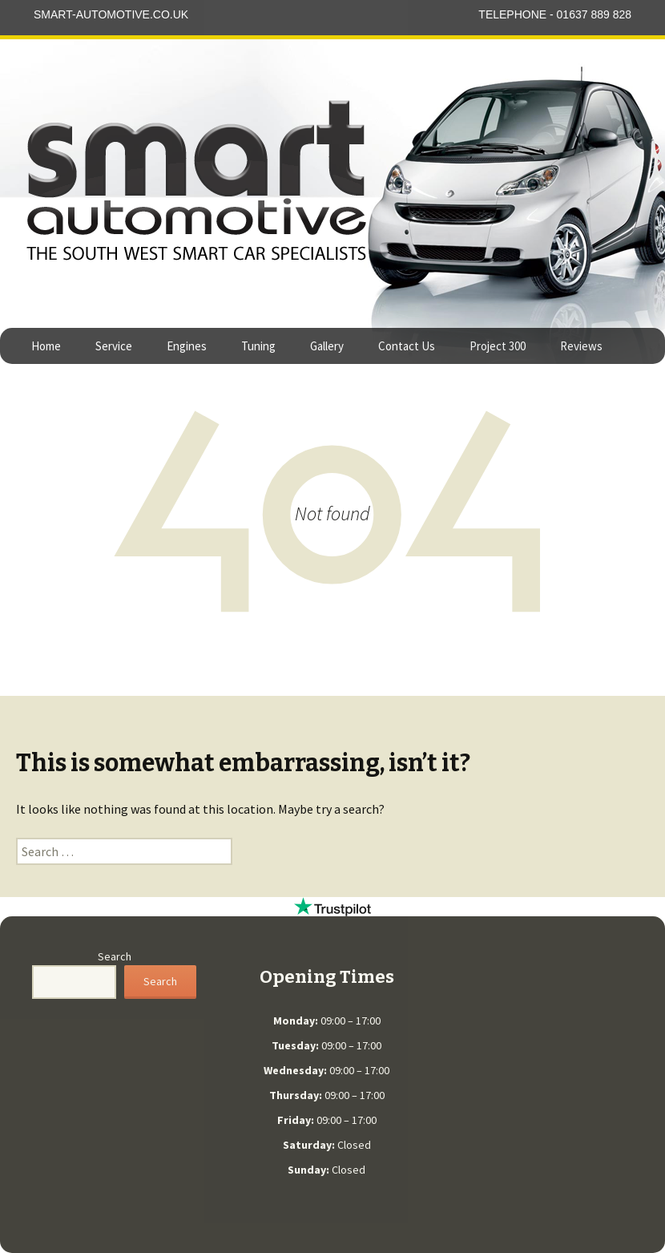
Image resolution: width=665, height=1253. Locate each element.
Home (46, 346)
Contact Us (406, 346)
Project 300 (498, 346)
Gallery (327, 346)
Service (113, 346)
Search (114, 956)
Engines (187, 346)
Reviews (581, 346)
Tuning (258, 346)
